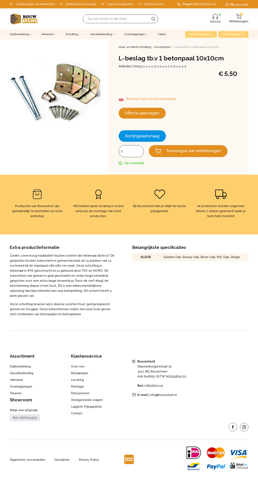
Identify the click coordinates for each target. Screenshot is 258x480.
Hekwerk (47, 34)
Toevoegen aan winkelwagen (195, 151)
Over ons (78, 367)
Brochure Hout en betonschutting (152, 99)
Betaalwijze (79, 374)
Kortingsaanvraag (142, 136)
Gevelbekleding (101, 34)
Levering (77, 381)
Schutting (71, 34)
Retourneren (80, 394)
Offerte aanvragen (201, 34)
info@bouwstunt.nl (164, 396)
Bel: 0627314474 (25, 419)
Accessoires (162, 47)
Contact (77, 414)
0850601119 (154, 386)
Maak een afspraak (24, 411)
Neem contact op (233, 34)
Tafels (161, 34)
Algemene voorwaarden (28, 460)
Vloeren (16, 394)
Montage (77, 387)
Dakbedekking (19, 34)
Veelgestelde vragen (87, 401)
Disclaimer (62, 460)
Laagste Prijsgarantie (86, 407)
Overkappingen (134, 34)
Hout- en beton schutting (135, 47)
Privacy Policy (90, 460)
